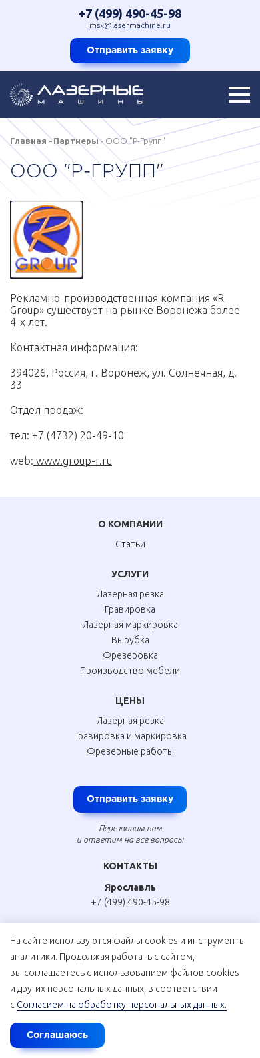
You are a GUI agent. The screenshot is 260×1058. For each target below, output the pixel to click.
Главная (28, 140)
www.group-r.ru (72, 461)
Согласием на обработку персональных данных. (122, 1004)
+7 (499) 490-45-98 (130, 13)
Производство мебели (130, 670)
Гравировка (130, 609)
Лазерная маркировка (130, 624)
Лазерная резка (130, 594)
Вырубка (130, 640)
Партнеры (76, 140)
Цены (130, 700)
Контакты (130, 866)
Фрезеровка (130, 655)
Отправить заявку (130, 51)
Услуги (130, 574)
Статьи (130, 544)
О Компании (130, 524)
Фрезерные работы (130, 751)
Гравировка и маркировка (130, 736)
